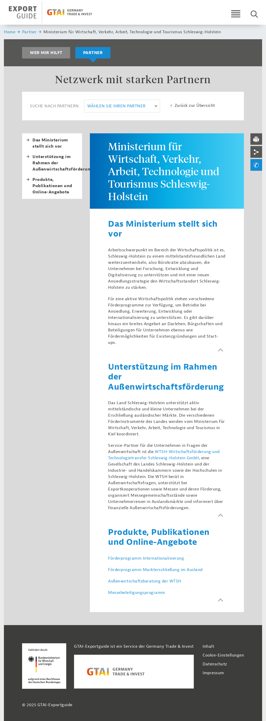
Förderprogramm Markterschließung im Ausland (155, 569)
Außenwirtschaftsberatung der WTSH (144, 581)
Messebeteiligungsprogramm (136, 592)
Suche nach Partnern (54, 106)
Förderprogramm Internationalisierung (146, 558)
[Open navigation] (236, 13)
